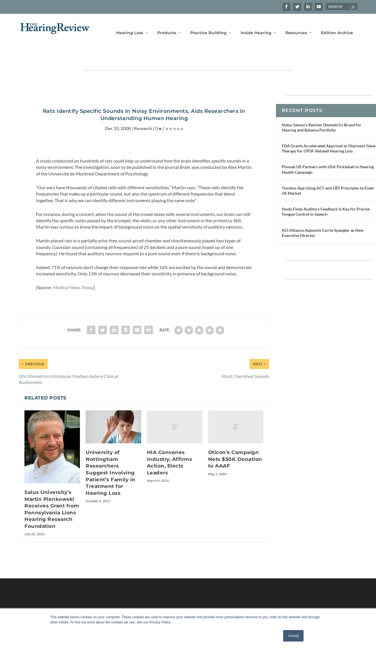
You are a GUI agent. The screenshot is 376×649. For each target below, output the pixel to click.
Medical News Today (73, 270)
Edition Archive (337, 25)
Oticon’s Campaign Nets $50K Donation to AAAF (235, 442)
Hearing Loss (129, 25)
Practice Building (208, 25)
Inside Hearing (256, 25)
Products (166, 25)
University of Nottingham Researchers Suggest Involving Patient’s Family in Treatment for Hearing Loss (110, 455)
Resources (296, 25)
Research (143, 111)
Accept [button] (293, 636)
